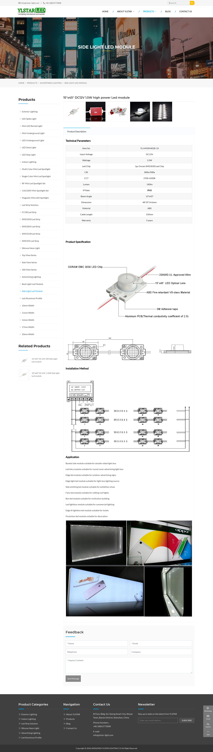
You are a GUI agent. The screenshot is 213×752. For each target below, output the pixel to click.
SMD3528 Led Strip (31, 233)
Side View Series (29, 262)
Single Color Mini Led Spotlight (36, 176)
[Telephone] (97, 652)
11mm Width (28, 312)
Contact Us (185, 11)
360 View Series (29, 269)
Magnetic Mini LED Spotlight (35, 197)
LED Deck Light (29, 147)
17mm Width (28, 327)
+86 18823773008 (53, 3)
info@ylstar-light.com (30, 3)
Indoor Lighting (29, 162)
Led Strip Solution (30, 205)
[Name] (97, 643)
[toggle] (57, 111)
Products (148, 11)
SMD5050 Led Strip (31, 219)
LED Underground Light (33, 140)
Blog (168, 11)
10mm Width (28, 305)
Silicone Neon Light (31, 248)
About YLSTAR (124, 11)
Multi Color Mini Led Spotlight (36, 169)
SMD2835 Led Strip (31, 226)
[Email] (161, 643)
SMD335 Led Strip (30, 241)
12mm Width (28, 320)
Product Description (76, 131)
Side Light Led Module (32, 291)
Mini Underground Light (33, 133)
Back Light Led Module (32, 284)
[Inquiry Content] (129, 665)
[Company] (161, 652)
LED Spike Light (29, 118)
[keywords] (178, 3)
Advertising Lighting (31, 276)
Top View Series (29, 255)
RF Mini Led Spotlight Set (33, 183)
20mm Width (28, 334)
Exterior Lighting (29, 111)
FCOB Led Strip (29, 212)
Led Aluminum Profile (32, 298)
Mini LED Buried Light (32, 126)
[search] (192, 3)
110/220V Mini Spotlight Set (35, 190)
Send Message (73, 678)
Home (105, 11)
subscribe (187, 720)
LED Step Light (29, 154)
